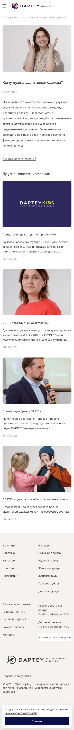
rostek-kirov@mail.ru (16, 619)
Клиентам (9, 560)
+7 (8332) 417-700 (14, 612)
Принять (37, 721)
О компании (10, 576)
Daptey (7, 17)
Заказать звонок (13, 627)
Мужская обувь (48, 560)
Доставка (9, 553)
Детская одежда (48, 591)
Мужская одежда (49, 553)
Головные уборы (49, 583)
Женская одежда (49, 568)
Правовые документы (17, 676)
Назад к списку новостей (19, 158)
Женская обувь (48, 576)
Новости (19, 17)
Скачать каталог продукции (55, 637)
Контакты (9, 635)
